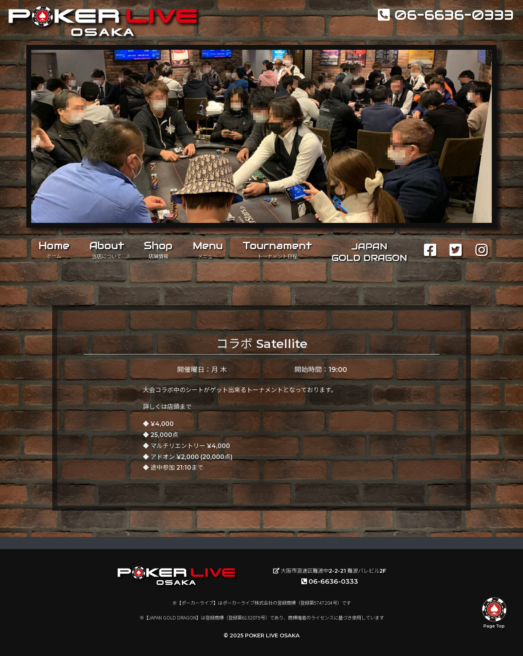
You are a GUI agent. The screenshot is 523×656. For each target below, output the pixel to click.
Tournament (277, 249)
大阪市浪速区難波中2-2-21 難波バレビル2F (329, 570)
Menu (208, 249)
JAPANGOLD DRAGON (369, 252)
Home (53, 249)
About (106, 249)
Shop (158, 249)
